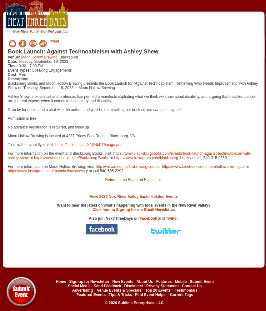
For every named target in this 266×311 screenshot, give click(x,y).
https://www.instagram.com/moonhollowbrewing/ (48, 171)
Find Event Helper (151, 295)
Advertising (82, 290)
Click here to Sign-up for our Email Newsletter (133, 210)
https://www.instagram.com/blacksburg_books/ (152, 158)
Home (61, 281)
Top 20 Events (157, 290)
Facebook (148, 218)
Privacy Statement (162, 286)
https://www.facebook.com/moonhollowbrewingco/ (203, 166)
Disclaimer (133, 286)
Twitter (172, 218)
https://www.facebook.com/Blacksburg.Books (71, 158)
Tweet (54, 41)
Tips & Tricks (120, 295)
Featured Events (91, 295)
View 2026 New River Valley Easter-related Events (134, 196)
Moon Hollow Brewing (39, 57)
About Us (145, 281)
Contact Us (192, 286)
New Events (122, 281)
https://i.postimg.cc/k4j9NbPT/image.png (89, 145)
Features (164, 281)
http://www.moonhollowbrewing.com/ (126, 166)
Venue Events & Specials (119, 290)
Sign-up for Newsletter (89, 281)
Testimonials (186, 290)
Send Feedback (107, 286)
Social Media (79, 286)
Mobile (181, 281)
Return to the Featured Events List (134, 180)
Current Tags (181, 295)
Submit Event (202, 281)
